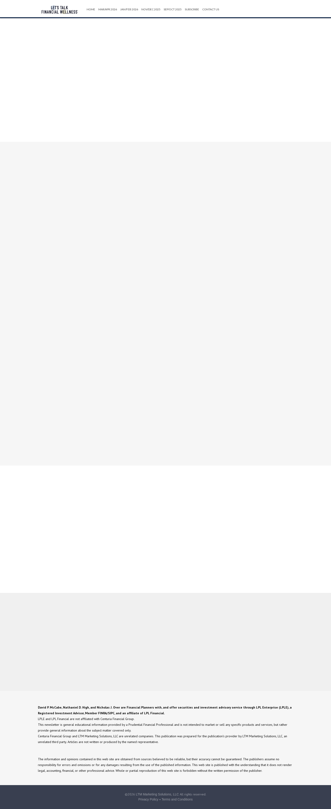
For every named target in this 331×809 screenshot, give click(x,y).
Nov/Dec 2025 (150, 9)
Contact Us (210, 9)
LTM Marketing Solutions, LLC (157, 794)
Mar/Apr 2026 (107, 9)
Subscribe (192, 9)
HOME (91, 9)
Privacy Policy (148, 799)
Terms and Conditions (177, 799)
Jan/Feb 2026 (129, 9)
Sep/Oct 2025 (173, 9)
